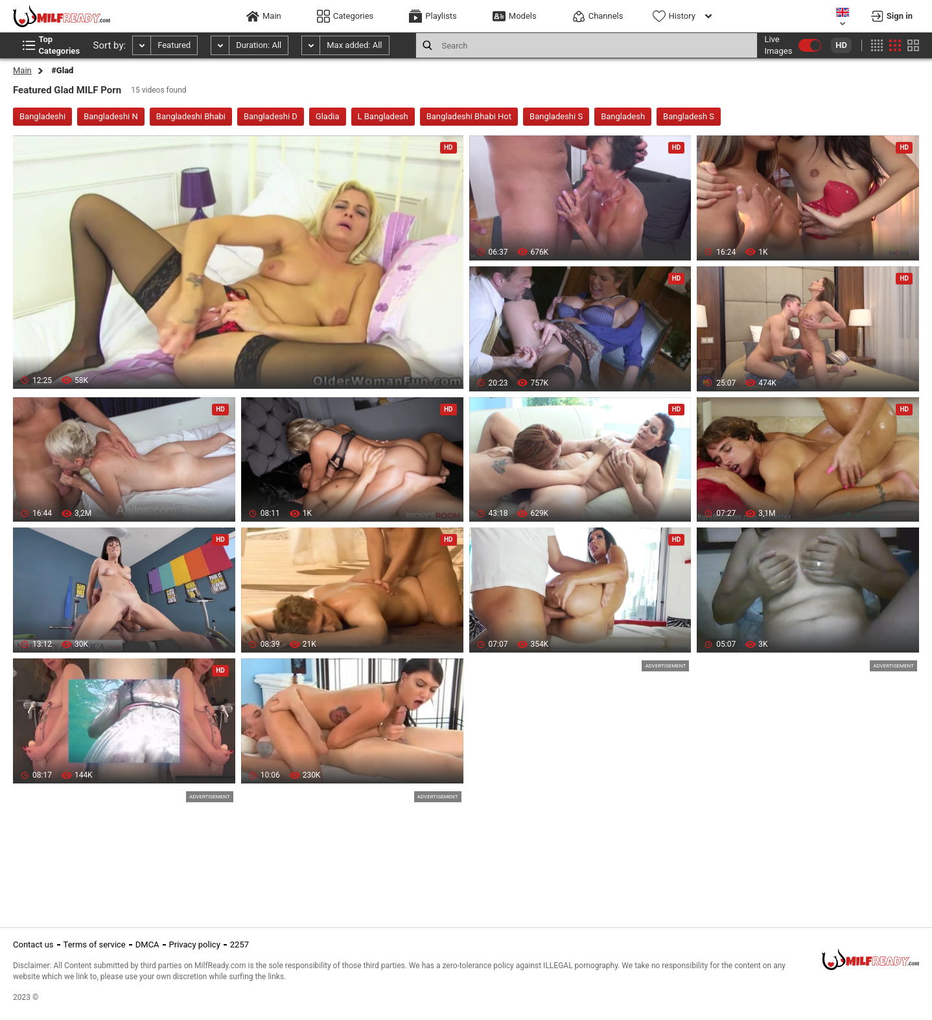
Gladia (328, 116)
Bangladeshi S (556, 116)
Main (22, 70)
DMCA (147, 944)
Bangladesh (623, 116)
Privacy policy (194, 944)
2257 (239, 944)
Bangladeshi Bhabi (191, 116)
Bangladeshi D (270, 116)
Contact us (33, 944)
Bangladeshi (42, 116)
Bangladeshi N (111, 116)
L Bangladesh (383, 116)
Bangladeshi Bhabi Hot (468, 116)
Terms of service (95, 944)
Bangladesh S (688, 116)
